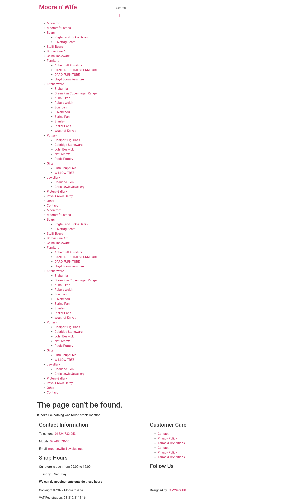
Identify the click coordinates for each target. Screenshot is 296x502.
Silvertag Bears (65, 42)
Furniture (53, 61)
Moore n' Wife (58, 7)
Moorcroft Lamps (59, 28)
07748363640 (59, 441)
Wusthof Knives (65, 131)
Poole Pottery (64, 159)
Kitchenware (55, 84)
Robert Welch (64, 103)
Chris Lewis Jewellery (69, 187)
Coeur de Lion (64, 182)
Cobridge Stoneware (69, 145)
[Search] (116, 15)
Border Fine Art (57, 51)
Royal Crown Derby (60, 196)
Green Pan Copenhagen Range (76, 93)
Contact (52, 205)
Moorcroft (54, 23)
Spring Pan (62, 117)
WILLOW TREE (65, 173)
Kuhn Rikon (62, 98)
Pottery (52, 135)
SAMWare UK (177, 490)
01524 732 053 (65, 434)
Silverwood (62, 112)
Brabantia (61, 89)
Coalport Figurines (67, 140)
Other (50, 201)
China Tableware (58, 56)
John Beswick (64, 149)
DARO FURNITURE (67, 75)
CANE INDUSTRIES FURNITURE (76, 70)
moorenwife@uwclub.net (65, 449)
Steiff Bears (55, 46)
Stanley (60, 121)
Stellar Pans (63, 126)
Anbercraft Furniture (68, 65)
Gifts (50, 163)
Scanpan (61, 107)
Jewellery (53, 177)
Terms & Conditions (171, 443)
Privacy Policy (167, 438)
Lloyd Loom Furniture (69, 79)
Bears (51, 32)
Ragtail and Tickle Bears (71, 37)
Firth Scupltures (65, 168)
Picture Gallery (57, 191)
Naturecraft (62, 154)
